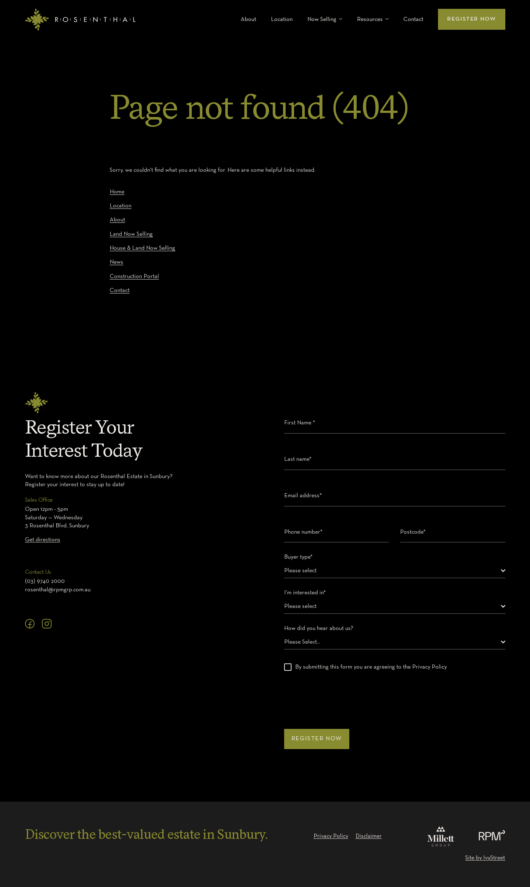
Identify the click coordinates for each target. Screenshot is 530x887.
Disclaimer (369, 836)
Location (282, 19)
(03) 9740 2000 (45, 581)
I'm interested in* (306, 592)
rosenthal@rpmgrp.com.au (58, 589)
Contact (413, 19)
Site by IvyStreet (485, 858)
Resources (370, 19)
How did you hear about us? (320, 628)
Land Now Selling (131, 234)
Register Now (471, 19)
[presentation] (340, 696)
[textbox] (392, 571)
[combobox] (394, 571)
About (248, 19)
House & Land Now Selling (142, 248)
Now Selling (321, 19)
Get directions (42, 539)
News (116, 262)
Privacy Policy (331, 836)
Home (117, 192)
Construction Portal (134, 276)
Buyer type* (300, 557)
